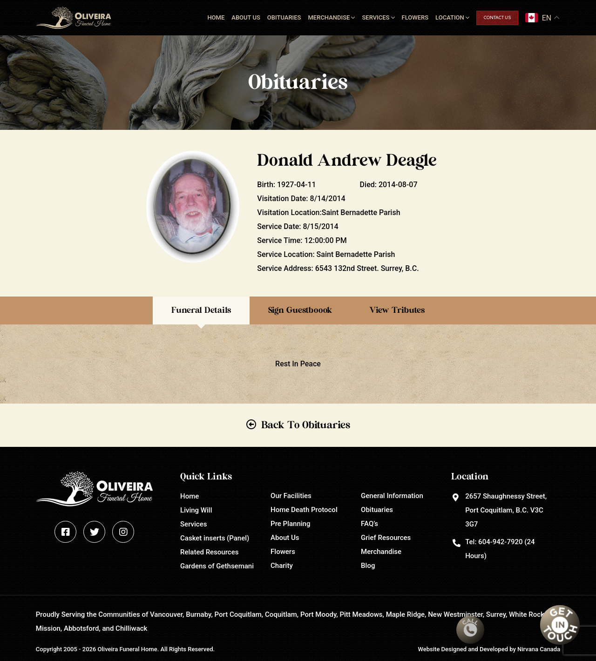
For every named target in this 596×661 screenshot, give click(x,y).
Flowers (415, 17)
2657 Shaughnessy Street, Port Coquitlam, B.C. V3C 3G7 (506, 510)
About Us (245, 17)
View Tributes (397, 310)
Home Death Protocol (304, 510)
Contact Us (497, 17)
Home (215, 17)
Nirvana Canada (538, 649)
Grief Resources (386, 537)
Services (375, 17)
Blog (368, 565)
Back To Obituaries (305, 425)
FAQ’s (369, 523)
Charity (282, 565)
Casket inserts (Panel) (214, 538)
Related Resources (209, 552)
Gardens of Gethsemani (217, 566)
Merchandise (329, 17)
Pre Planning (290, 523)
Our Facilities (291, 496)
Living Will (196, 510)
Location (449, 17)
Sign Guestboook (300, 310)
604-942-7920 (500, 542)
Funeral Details (201, 310)
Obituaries (284, 17)
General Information (392, 496)
